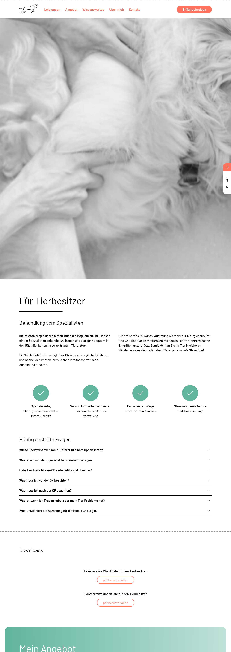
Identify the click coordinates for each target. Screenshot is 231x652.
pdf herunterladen (115, 580)
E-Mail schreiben (194, 9)
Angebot (71, 9)
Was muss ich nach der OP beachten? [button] (45, 490)
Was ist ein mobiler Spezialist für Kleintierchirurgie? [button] (55, 460)
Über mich (116, 9)
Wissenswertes (93, 9)
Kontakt (134, 9)
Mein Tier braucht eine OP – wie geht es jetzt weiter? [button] (55, 470)
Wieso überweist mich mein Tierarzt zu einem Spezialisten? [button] (61, 450)
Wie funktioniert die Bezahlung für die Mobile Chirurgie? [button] (58, 511)
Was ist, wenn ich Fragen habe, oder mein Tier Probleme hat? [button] (62, 500)
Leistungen (52, 9)
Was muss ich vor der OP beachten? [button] (44, 480)
